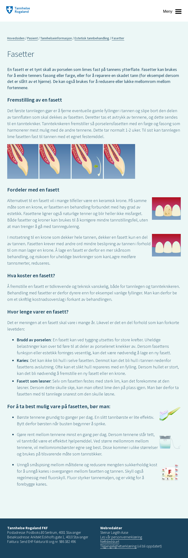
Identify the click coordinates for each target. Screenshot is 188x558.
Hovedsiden (16, 38)
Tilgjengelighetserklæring (118, 546)
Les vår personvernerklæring (121, 537)
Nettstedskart (109, 541)
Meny (167, 11)
